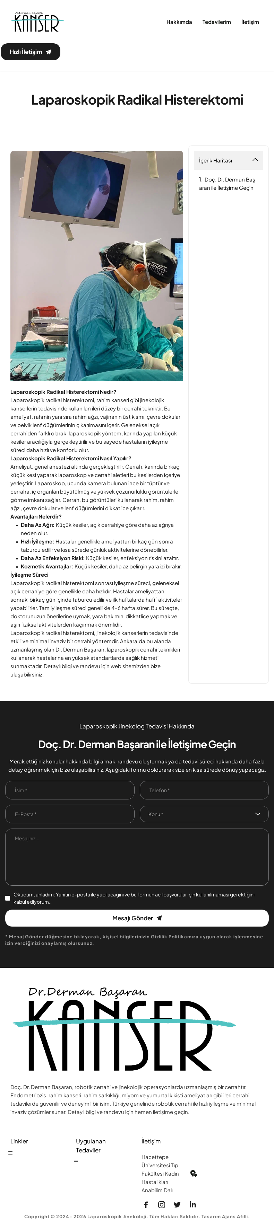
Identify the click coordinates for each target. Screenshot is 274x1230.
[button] (13, 1154)
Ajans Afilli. (236, 1214)
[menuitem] (179, 22)
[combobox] (204, 812)
